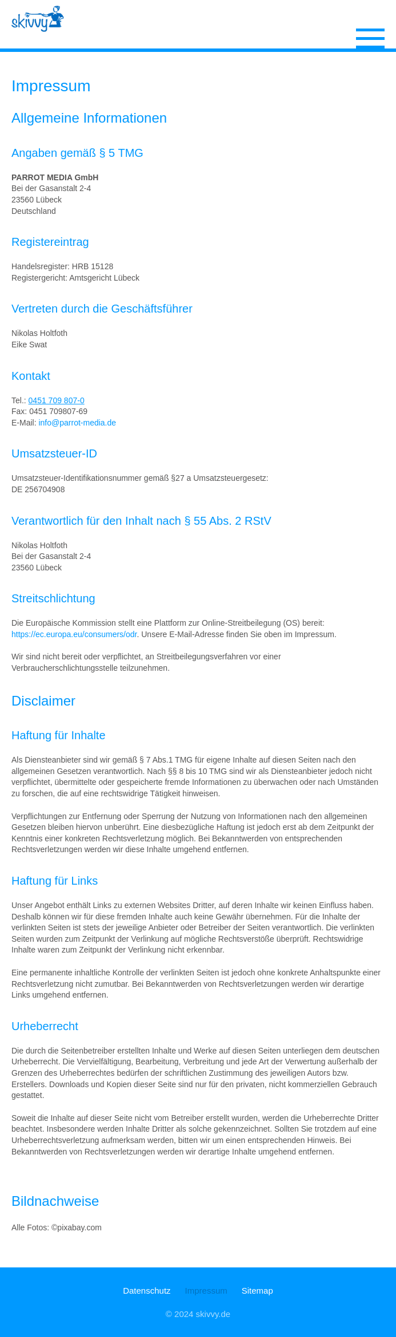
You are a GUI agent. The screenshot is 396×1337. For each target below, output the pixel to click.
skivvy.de (213, 1314)
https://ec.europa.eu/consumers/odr (74, 634)
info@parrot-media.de (77, 422)
